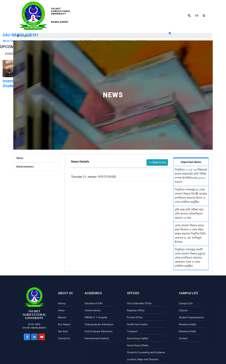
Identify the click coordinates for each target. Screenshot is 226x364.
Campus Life (188, 293)
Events (10, 53)
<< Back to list (157, 162)
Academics (93, 293)
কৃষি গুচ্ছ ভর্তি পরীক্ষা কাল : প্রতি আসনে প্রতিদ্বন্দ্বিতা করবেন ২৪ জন (190, 213)
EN (196, 15)
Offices (133, 293)
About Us (65, 293)
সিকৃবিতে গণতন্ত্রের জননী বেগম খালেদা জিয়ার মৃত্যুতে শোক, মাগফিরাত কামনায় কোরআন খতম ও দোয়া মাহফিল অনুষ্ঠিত (190, 258)
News (19, 158)
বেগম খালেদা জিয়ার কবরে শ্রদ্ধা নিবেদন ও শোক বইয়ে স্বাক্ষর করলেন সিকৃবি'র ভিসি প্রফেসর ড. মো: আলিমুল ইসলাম (190, 234)
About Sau (9, 40)
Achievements (25, 166)
